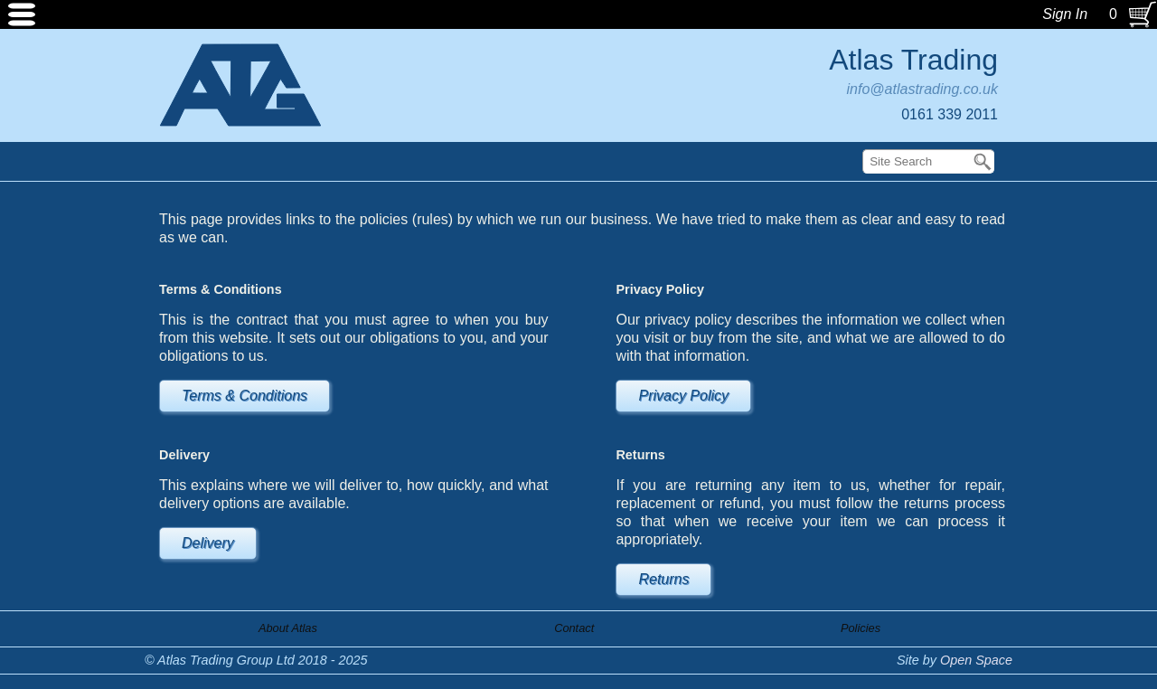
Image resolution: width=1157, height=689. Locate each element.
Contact (574, 628)
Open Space (976, 660)
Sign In (1064, 14)
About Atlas (288, 628)
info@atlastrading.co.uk (922, 89)
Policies (860, 628)
